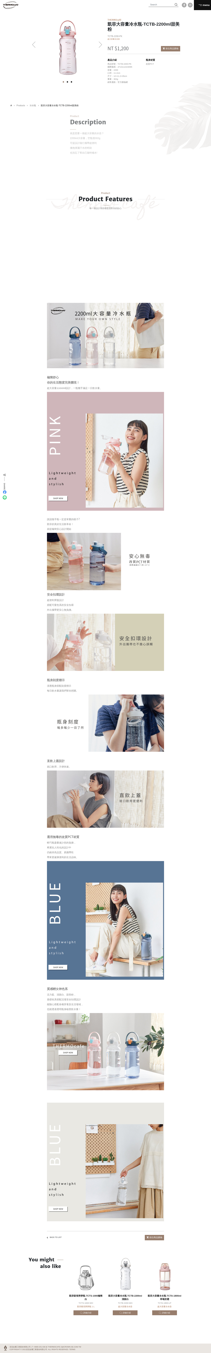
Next (100, 44)
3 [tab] (71, 81)
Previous (34, 44)
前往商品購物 (170, 48)
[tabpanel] (67, 48)
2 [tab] (67, 81)
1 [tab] (63, 81)
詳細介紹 (85, 1313)
